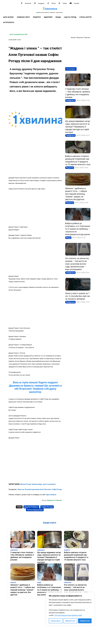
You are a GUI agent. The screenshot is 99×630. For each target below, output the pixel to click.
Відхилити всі (70, 621)
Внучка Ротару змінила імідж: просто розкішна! (37, 484)
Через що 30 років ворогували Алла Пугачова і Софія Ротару (39, 489)
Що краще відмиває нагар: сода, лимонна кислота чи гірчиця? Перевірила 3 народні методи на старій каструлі (77, 126)
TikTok (53, 3)
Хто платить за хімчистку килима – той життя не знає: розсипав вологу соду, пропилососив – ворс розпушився (77, 264)
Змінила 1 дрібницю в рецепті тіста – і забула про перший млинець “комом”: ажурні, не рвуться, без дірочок (76, 194)
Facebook (28, 3)
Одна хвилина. (51, 494)
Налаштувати (56, 621)
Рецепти (69, 167)
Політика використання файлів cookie (68, 615)
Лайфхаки (70, 100)
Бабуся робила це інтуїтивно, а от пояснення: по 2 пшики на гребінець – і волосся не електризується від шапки (77, 229)
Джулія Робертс (31, 507)
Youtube (76, 3)
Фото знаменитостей (18, 34)
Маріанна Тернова (83, 37)
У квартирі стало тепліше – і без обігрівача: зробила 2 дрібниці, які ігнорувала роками (22, 554)
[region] (70, 609)
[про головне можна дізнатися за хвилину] (49, 9)
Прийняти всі (85, 621)
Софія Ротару (47, 507)
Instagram (41, 3)
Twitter (64, 3)
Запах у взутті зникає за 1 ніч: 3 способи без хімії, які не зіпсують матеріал (77, 296)
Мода (68, 237)
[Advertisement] (35, 158)
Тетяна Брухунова (35, 509)
